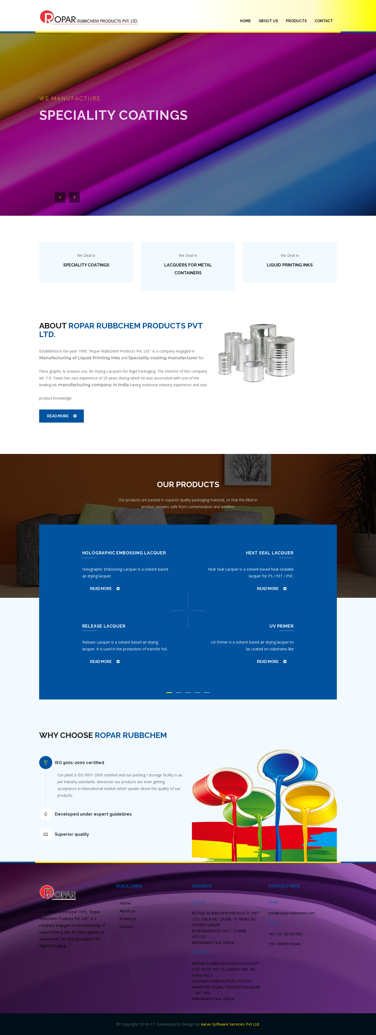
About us (128, 910)
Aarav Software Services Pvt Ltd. (230, 1024)
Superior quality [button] (72, 834)
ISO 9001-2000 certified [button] (79, 762)
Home (125, 903)
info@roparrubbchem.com (291, 912)
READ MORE (58, 416)
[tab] (117, 763)
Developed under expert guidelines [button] (93, 814)
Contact (324, 21)
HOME (247, 20)
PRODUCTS (296, 21)
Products (128, 918)
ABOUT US (268, 21)
